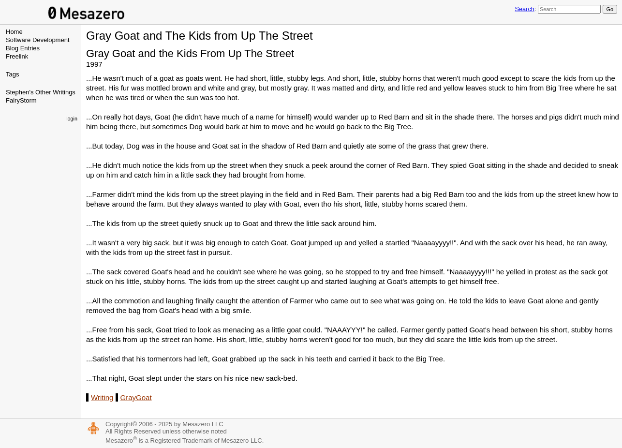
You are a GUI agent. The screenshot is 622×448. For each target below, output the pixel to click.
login (71, 118)
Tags (12, 74)
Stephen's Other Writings (40, 92)
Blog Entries (23, 48)
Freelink (17, 56)
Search (524, 9)
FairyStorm (21, 100)
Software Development (38, 40)
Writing (102, 397)
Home (14, 31)
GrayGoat (136, 397)
